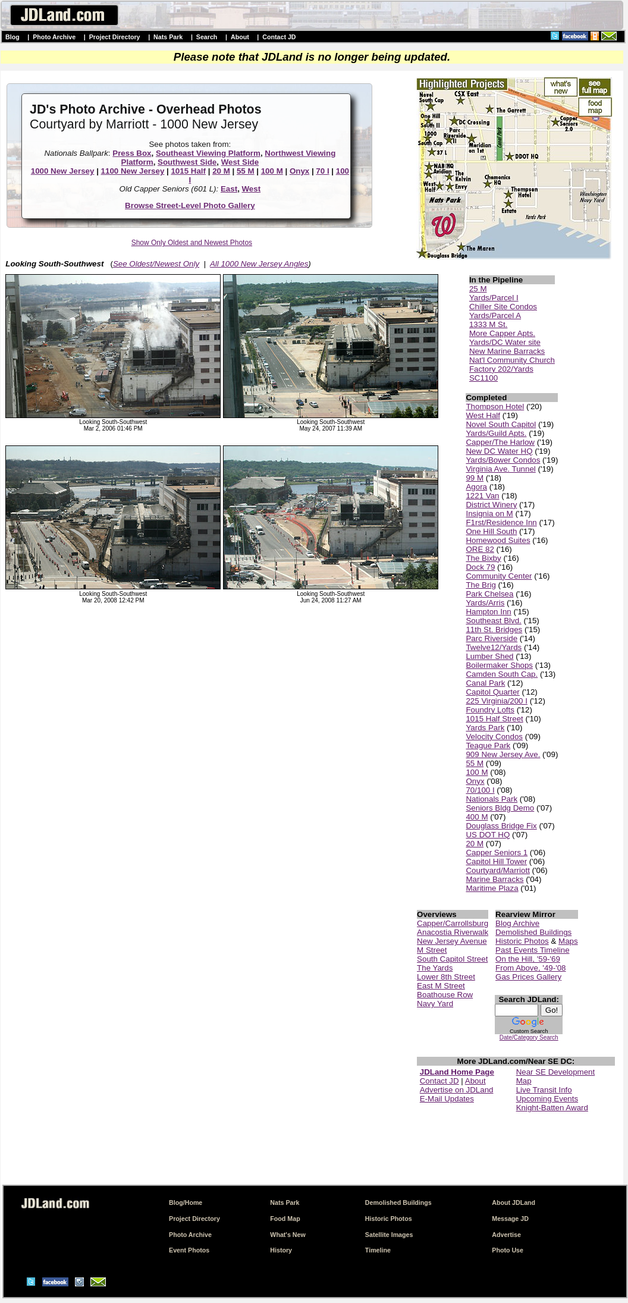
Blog (12, 36)
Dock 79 (480, 567)
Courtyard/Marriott (497, 870)
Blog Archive (517, 923)
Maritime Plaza (492, 888)
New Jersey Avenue (452, 941)
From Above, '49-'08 (530, 967)
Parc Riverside (491, 638)
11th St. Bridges (494, 629)
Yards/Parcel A (495, 315)
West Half (483, 415)
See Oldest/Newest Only (156, 263)
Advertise (506, 1234)
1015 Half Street (494, 718)
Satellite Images (389, 1234)
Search (207, 36)
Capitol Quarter (492, 691)
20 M (221, 171)
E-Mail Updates (447, 1098)
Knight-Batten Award (552, 1107)
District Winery (491, 504)
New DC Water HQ (499, 451)
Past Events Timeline (532, 950)
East (229, 188)
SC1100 (483, 377)
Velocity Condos (494, 736)
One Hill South (491, 531)
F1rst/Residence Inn (501, 522)
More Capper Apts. (502, 333)
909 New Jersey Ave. (503, 754)
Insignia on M (489, 513)
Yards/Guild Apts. (496, 433)
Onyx (299, 171)
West (251, 188)
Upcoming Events (547, 1098)
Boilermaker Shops (499, 665)
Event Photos (189, 1250)
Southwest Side (187, 162)
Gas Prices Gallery (528, 976)
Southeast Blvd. (493, 620)
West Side (240, 162)
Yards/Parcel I (494, 297)
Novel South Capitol (501, 424)
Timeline (378, 1250)
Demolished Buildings (533, 932)
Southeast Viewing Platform (208, 153)
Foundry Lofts (490, 709)
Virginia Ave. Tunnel (500, 468)
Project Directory (114, 36)
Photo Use (507, 1250)
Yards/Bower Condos (503, 460)
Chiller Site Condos (503, 306)
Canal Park (485, 683)
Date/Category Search (529, 1037)
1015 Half (188, 171)
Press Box (131, 153)
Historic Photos (522, 941)
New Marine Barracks (507, 351)
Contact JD (279, 36)
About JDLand (513, 1202)
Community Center (499, 576)
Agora (476, 486)
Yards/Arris (485, 602)
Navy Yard (435, 1003)
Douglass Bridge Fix (501, 825)
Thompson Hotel (495, 406)
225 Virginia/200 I (496, 700)
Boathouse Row (445, 994)
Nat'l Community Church (512, 360)
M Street (432, 950)
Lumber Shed (489, 656)
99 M (474, 477)
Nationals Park (491, 799)
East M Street (441, 985)
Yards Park (485, 727)
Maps (568, 941)
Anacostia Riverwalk (452, 932)
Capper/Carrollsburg (452, 923)
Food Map (285, 1218)
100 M (272, 171)
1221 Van (482, 495)
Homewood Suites (498, 540)
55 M (246, 171)
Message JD (510, 1218)
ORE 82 (480, 549)
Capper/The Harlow (500, 442)
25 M (478, 288)
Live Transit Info (544, 1089)
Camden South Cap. (502, 674)
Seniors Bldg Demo (500, 807)
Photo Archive (54, 36)
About (240, 36)
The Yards (435, 967)
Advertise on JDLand (457, 1089)
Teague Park (488, 745)
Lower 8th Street (446, 976)
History (281, 1250)
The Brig (480, 584)
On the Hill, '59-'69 (527, 959)
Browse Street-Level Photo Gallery (190, 205)
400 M (477, 816)
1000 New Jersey (63, 171)
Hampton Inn (488, 611)
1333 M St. (488, 324)
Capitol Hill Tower (496, 861)
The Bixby (483, 558)
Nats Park (168, 36)
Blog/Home (185, 1202)
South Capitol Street (452, 959)
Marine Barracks (494, 879)
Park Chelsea (489, 593)
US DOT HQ (488, 834)
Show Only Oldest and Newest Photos (191, 242)
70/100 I (480, 790)
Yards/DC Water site (505, 342)
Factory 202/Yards (501, 369)
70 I (322, 171)
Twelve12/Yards (494, 647)
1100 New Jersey (133, 171)
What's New (287, 1234)
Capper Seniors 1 (496, 852)
